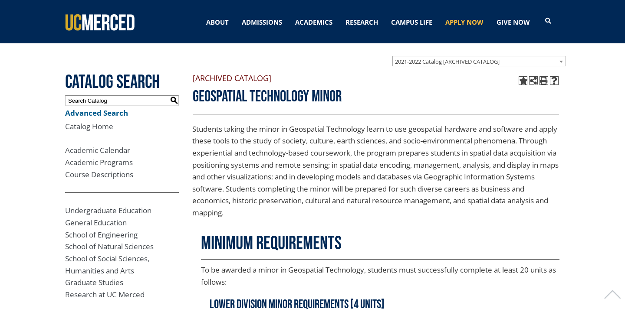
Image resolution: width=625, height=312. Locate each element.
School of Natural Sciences (109, 246)
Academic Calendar (97, 150)
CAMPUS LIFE (411, 22)
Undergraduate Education (108, 210)
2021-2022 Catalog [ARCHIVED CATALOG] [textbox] (447, 61)
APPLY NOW (464, 22)
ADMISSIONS (262, 22)
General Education (96, 223)
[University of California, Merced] (100, 22)
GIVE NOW (513, 22)
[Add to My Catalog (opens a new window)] (523, 80)
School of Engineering (101, 235)
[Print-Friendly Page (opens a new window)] (543, 80)
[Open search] (548, 21)
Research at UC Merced (105, 294)
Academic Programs (99, 162)
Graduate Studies (94, 282)
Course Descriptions (99, 174)
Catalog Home (89, 126)
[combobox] (479, 61)
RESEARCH (361, 22)
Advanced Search (96, 113)
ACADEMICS (313, 22)
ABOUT (217, 22)
